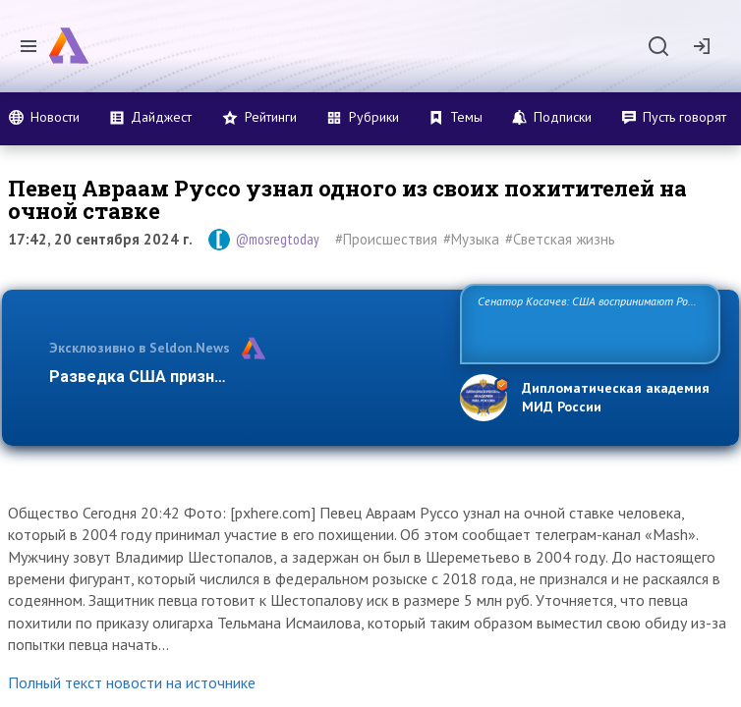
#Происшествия (386, 239)
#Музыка (471, 239)
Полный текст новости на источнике (132, 682)
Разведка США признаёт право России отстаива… (243, 376)
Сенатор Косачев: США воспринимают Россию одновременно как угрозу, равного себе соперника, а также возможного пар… (586, 323)
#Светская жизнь (560, 239)
